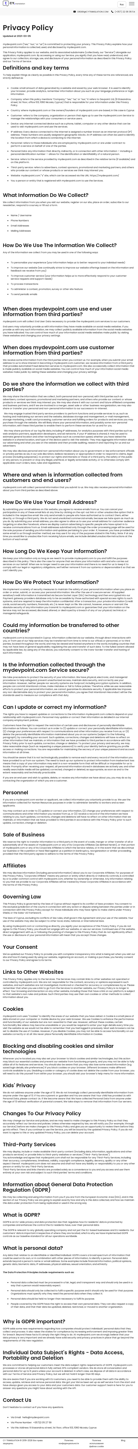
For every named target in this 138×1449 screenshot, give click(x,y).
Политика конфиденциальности (69, 1442)
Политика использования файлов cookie (96, 1443)
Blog (123, 1440)
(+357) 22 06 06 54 (125, 12)
